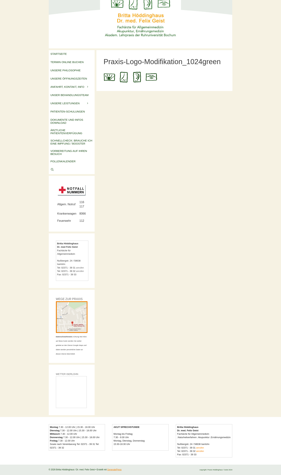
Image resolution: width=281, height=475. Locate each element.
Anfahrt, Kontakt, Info (73, 86)
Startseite (59, 53)
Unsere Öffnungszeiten (69, 78)
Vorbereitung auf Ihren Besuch (69, 152)
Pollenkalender (63, 161)
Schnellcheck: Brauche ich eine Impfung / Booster (71, 142)
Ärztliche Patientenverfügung (66, 132)
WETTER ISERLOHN (67, 374)
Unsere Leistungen (73, 103)
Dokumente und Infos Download (67, 121)
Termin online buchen (67, 62)
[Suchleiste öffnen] (72, 170)
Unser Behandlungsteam (70, 95)
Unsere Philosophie (66, 70)
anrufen (80, 267)
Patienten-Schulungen (68, 111)
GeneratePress (114, 469)
